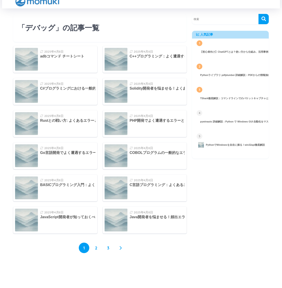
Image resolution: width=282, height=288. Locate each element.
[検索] (263, 19)
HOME (141, 272)
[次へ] (120, 248)
